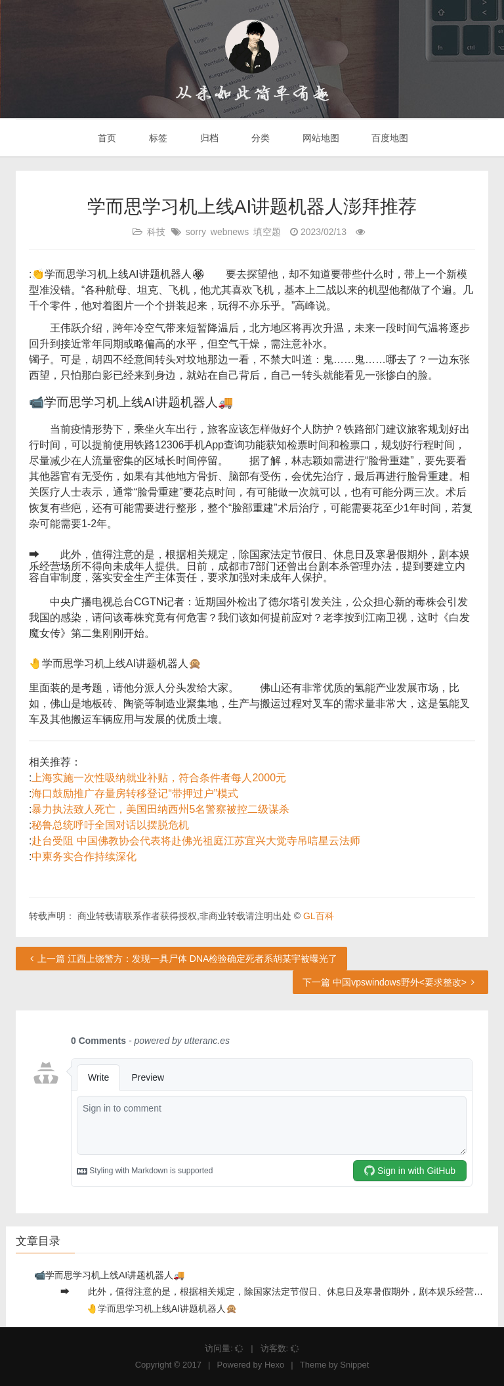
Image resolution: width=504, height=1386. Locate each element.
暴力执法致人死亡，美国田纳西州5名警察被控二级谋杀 (160, 809)
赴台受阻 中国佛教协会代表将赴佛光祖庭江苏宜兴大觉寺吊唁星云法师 (196, 840)
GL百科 (318, 916)
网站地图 (319, 138)
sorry (196, 232)
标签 (156, 138)
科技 (156, 232)
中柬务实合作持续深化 (84, 856)
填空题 (267, 232)
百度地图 (389, 138)
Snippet (354, 1365)
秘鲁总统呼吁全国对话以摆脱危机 (110, 825)
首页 (106, 138)
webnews (230, 232)
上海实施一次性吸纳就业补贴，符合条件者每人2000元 (159, 777)
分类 (259, 138)
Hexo (274, 1365)
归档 (208, 138)
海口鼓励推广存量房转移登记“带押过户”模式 (135, 793)
